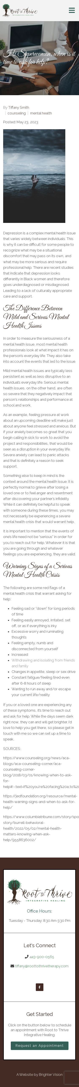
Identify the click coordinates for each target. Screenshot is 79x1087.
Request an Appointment (39, 1046)
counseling (17, 113)
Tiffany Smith (18, 107)
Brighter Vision (51, 1074)
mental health (41, 113)
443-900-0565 (42, 957)
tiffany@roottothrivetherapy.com (41, 966)
